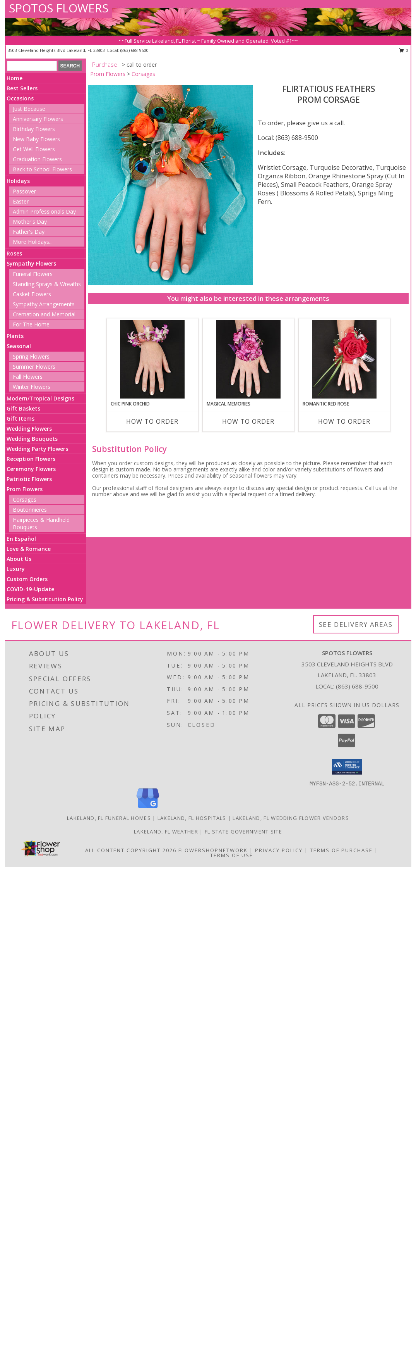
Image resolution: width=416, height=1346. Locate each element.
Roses (14, 253)
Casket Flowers (32, 294)
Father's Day (29, 231)
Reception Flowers (31, 458)
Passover (24, 191)
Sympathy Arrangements (44, 304)
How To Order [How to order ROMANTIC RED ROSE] (344, 421)
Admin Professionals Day (44, 211)
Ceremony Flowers (31, 469)
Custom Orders (27, 579)
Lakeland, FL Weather (166, 831)
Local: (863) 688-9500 (288, 137)
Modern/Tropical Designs (40, 398)
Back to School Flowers (42, 169)
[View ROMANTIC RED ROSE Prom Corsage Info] (344, 359)
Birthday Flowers (34, 129)
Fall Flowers (28, 376)
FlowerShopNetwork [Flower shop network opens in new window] (213, 850)
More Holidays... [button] (33, 241)
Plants (15, 336)
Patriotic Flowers (29, 479)
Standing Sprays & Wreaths (47, 284)
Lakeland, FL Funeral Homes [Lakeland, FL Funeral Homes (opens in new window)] (109, 818)
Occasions (20, 98)
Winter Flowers (31, 386)
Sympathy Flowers (31, 263)
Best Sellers (22, 88)
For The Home (31, 324)
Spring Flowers (31, 356)
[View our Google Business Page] (147, 808)
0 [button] (404, 50)
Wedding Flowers (29, 428)
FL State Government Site (243, 831)
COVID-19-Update (30, 589)
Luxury (16, 569)
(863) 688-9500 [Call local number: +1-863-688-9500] (134, 50)
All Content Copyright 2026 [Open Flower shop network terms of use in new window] (130, 850)
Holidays (18, 181)
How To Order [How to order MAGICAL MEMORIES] (248, 421)
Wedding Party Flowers (37, 448)
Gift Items (20, 418)
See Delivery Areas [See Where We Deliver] (356, 624)
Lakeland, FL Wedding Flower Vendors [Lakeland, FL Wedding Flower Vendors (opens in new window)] (291, 818)
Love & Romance (29, 548)
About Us (19, 559)
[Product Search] (32, 66)
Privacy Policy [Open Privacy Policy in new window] (279, 850)
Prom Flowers (25, 489)
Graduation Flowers (37, 159)
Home (14, 78)
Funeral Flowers (33, 274)
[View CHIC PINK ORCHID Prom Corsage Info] (152, 359)
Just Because (29, 108)
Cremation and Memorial (44, 314)
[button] (347, 767)
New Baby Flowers (36, 139)
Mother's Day (30, 221)
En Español (21, 538)
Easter (21, 201)
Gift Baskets (23, 408)
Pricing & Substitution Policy (45, 599)
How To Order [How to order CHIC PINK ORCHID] (152, 421)
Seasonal (19, 346)
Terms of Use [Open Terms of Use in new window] (231, 855)
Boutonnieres (30, 509)
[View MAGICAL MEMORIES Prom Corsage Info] (248, 359)
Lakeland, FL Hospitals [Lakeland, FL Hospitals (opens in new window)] (191, 818)
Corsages (24, 499)
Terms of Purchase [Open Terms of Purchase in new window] (341, 850)
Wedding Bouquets (32, 438)
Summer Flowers (34, 366)
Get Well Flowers (34, 149)
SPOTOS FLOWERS (58, 8)
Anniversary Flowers (38, 119)
